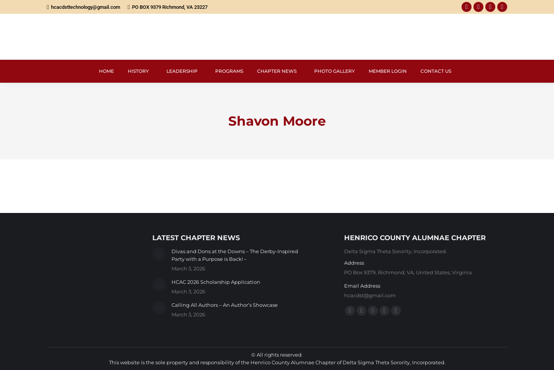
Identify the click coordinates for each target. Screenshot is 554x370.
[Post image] (159, 254)
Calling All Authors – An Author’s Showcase (224, 305)
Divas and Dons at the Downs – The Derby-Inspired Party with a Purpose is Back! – (234, 255)
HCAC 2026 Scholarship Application (215, 282)
